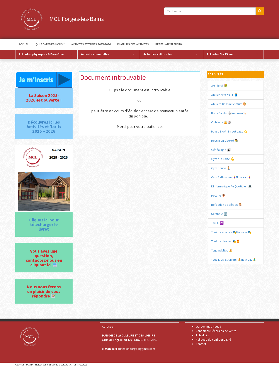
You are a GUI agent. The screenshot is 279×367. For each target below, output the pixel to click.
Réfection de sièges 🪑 (226, 205)
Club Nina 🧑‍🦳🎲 (221, 122)
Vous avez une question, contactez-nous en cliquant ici (44, 257)
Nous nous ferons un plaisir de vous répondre (44, 291)
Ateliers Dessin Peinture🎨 (228, 104)
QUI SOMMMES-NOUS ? (50, 44)
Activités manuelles (107, 54)
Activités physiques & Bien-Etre (45, 54)
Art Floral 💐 (219, 86)
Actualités (202, 335)
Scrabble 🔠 (219, 214)
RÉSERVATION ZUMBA (169, 44)
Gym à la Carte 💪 (222, 159)
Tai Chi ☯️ (217, 223)
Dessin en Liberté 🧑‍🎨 (224, 141)
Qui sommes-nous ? (208, 326)
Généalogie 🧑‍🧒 (221, 150)
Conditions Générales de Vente (216, 331)
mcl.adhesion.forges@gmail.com (133, 349)
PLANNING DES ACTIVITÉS (133, 44)
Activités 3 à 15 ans (232, 54)
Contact (201, 344)
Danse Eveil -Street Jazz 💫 (229, 131)
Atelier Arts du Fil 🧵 (224, 95)
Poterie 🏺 (218, 195)
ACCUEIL (24, 44)
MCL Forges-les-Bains (59, 19)
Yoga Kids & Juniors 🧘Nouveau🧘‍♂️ (233, 260)
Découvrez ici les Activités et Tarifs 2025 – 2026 (44, 126)
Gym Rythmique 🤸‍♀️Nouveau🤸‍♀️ (231, 177)
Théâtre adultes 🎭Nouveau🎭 (231, 232)
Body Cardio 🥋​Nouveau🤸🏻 (229, 113)
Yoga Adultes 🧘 (222, 250)
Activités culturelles (170, 54)
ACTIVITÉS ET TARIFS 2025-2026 (91, 44)
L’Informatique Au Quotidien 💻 (231, 186)
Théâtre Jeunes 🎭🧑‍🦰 (225, 241)
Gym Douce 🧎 (220, 168)
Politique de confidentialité (213, 340)
